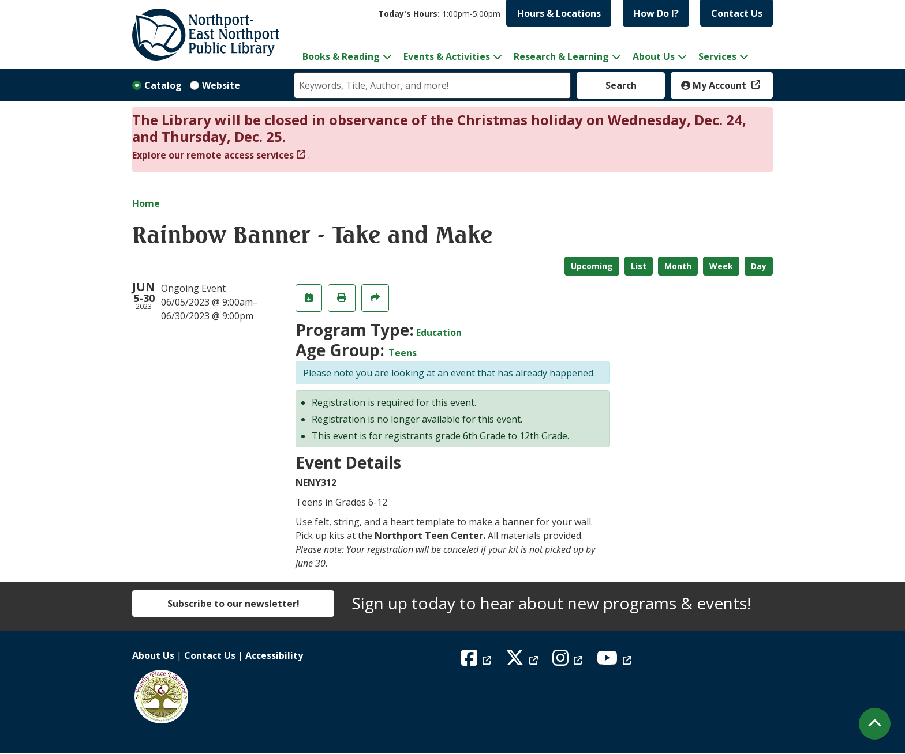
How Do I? (656, 13)
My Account (715, 85)
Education (439, 332)
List (638, 266)
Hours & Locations (559, 13)
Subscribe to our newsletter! (233, 603)
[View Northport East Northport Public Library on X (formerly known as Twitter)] (523, 661)
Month (677, 266)
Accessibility (274, 655)
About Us (153, 655)
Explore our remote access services (213, 155)
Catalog (163, 85)
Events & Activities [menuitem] (446, 56)
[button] (439, 13)
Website (221, 85)
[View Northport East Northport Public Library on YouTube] (615, 661)
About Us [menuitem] (654, 56)
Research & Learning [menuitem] (561, 56)
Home (146, 203)
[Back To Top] (875, 724)
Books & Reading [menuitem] (341, 56)
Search (621, 85)
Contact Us (736, 13)
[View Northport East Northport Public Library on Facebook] (477, 661)
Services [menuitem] (717, 56)
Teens (402, 352)
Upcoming (592, 266)
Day (758, 266)
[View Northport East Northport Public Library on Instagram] (568, 661)
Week (721, 266)
